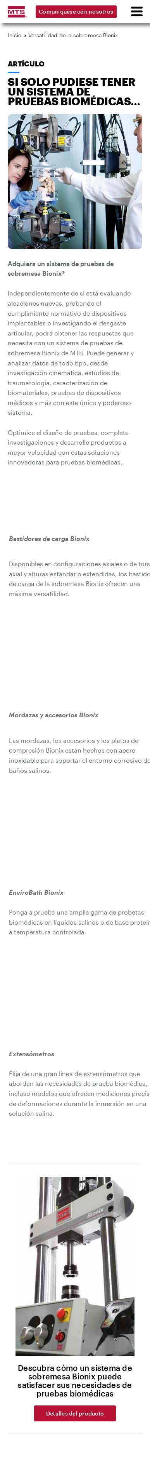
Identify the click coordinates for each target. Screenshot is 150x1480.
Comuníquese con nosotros (76, 11)
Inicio (14, 35)
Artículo (26, 63)
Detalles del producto (75, 1413)
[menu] (136, 11)
